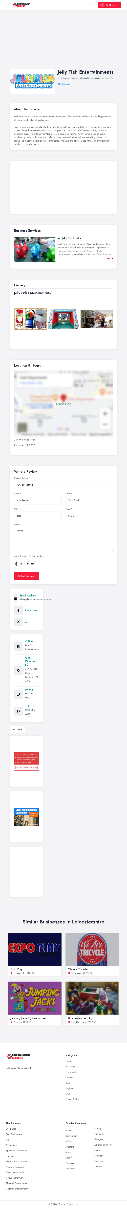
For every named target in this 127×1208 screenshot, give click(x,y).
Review (17, 524)
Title (16, 509)
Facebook (31, 610)
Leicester (85, 78)
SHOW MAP (63, 404)
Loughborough (78, 1022)
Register (69, 1088)
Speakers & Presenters (16, 1150)
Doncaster (70, 1168)
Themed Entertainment (16, 1183)
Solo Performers (14, 1134)
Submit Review (26, 576)
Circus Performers (14, 1177)
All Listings (70, 1066)
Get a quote (71, 1072)
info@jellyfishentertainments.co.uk (35, 599)
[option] (63, 319)
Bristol (68, 1152)
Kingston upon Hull (103, 1144)
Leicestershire (97, 78)
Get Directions (31, 661)
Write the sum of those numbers (29, 556)
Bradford (69, 1146)
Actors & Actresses (15, 1167)
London (98, 1166)
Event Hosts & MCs (15, 1172)
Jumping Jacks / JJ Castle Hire (28, 1018)
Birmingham (71, 1136)
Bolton (68, 1141)
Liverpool (98, 1161)
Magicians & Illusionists (17, 1161)
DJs (7, 1139)
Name (16, 493)
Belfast (68, 1130)
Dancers (10, 1156)
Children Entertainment (17, 1188)
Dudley (97, 1128)
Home (68, 1061)
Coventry (69, 1163)
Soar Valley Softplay (80, 1018)
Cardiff (68, 1157)
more (110, 258)
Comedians (11, 1145)
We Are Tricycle (77, 969)
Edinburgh (99, 1134)
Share (17, 729)
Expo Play (16, 969)
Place (67, 509)
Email (67, 493)
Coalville (18, 1022)
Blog (67, 1083)
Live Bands (11, 1128)
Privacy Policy (72, 1099)
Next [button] (107, 319)
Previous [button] (19, 319)
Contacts (69, 1077)
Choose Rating (21, 477)
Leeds (97, 1150)
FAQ (67, 1093)
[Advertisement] (63, 42)
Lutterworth (19, 973)
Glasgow (98, 1139)
